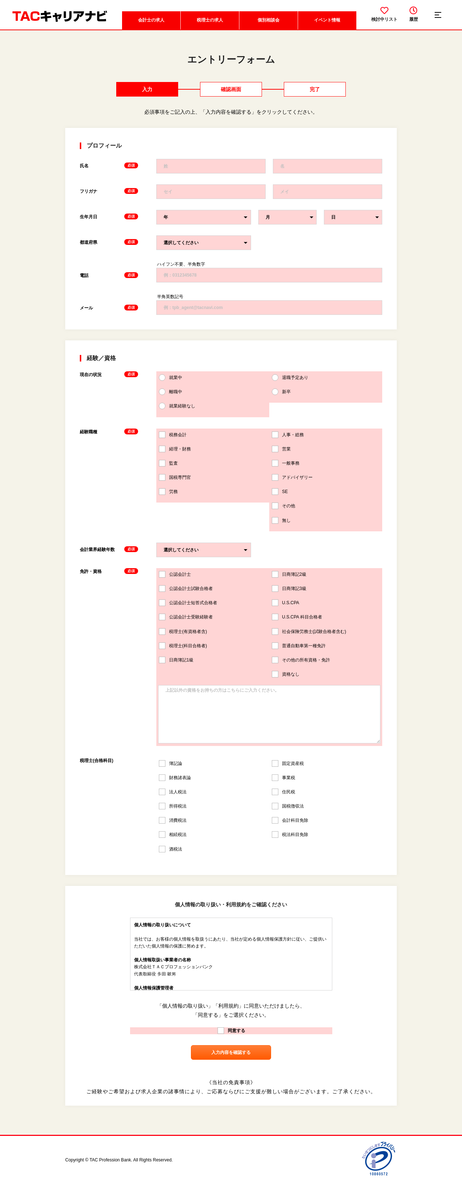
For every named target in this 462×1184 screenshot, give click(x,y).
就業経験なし (177, 406)
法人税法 (173, 792)
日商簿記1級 (176, 660)
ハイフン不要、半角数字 (181, 264)
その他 (283, 506)
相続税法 (173, 834)
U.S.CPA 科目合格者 (297, 617)
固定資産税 (288, 763)
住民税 (283, 792)
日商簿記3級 (289, 588)
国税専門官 (175, 477)
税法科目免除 (290, 834)
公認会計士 (175, 574)
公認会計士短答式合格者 (188, 602)
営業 (281, 449)
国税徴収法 (288, 806)
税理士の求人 (210, 20)
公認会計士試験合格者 (186, 588)
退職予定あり (290, 377)
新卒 (281, 391)
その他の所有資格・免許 (301, 660)
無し (281, 520)
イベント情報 (327, 20)
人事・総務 (288, 434)
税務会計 (173, 434)
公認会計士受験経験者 (186, 617)
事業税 (283, 777)
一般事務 (285, 463)
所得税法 (173, 806)
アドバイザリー (292, 477)
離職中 (170, 391)
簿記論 (170, 763)
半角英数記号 (170, 296)
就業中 (170, 377)
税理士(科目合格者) (183, 645)
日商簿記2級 (289, 574)
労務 (168, 491)
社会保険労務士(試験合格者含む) (309, 631)
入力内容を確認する (231, 1052)
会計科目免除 (290, 820)
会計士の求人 (151, 20)
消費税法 (173, 820)
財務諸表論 (175, 777)
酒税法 (170, 849)
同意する (231, 1030)
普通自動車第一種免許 (299, 645)
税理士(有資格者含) (183, 631)
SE (280, 491)
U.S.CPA (285, 602)
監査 (168, 463)
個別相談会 (268, 20)
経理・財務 (175, 449)
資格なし (285, 674)
